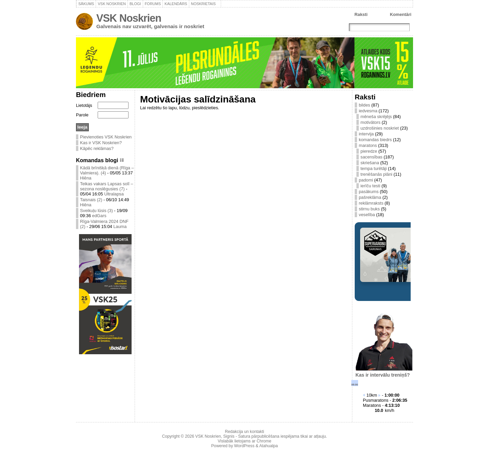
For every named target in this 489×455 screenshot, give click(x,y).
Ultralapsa (114, 193)
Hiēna (85, 178)
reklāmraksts (371, 203)
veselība (367, 214)
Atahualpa (268, 445)
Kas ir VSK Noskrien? (101, 142)
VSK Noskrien (128, 18)
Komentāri (400, 14)
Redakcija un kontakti (244, 431)
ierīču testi (370, 185)
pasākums (368, 191)
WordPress (244, 445)
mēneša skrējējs (376, 116)
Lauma (119, 226)
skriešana (369, 162)
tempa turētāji (373, 168)
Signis (228, 436)
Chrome (264, 441)
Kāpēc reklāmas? (97, 148)
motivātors (370, 122)
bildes (364, 105)
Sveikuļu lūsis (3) (96, 210)
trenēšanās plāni (376, 174)
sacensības (371, 156)
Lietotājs (84, 105)
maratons (368, 145)
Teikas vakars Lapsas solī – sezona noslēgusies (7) (106, 186)
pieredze (368, 151)
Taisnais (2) (91, 199)
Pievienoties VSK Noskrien (106, 136)
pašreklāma (370, 197)
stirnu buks (369, 208)
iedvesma (368, 110)
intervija (366, 133)
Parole (82, 114)
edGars (99, 215)
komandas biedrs (375, 139)
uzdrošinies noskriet (379, 128)
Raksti (360, 14)
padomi (366, 180)
